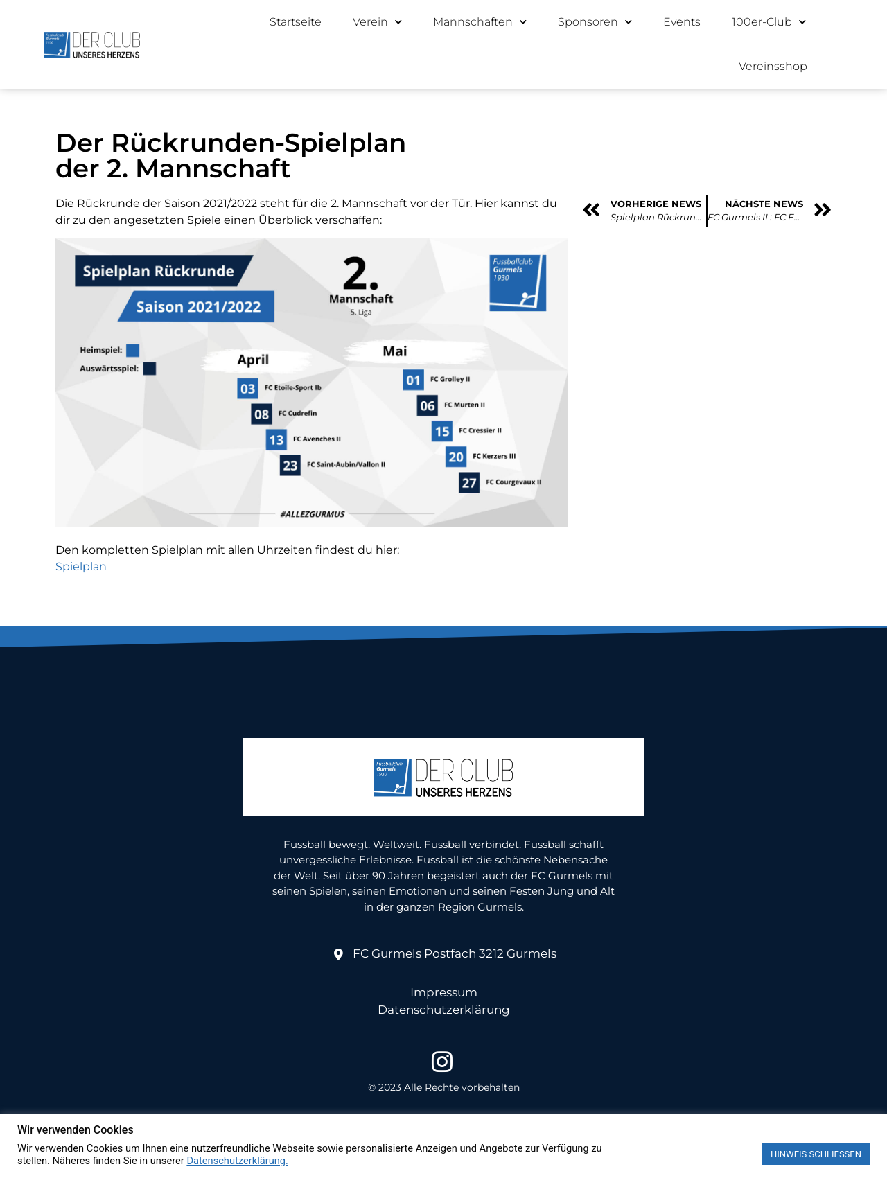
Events (682, 21)
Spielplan (81, 566)
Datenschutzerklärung (444, 1010)
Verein (377, 22)
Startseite (296, 21)
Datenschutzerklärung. (237, 1160)
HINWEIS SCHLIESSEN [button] (816, 1154)
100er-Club (769, 22)
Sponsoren (595, 22)
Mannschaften (480, 22)
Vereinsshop (773, 66)
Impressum (443, 992)
